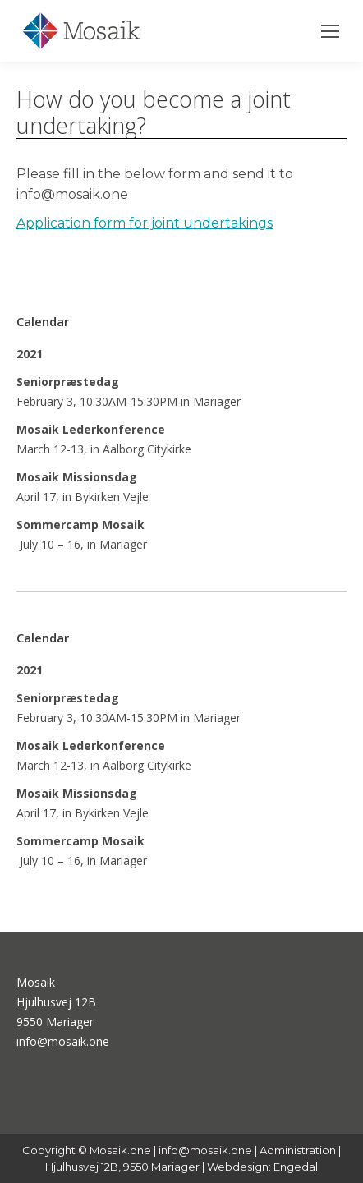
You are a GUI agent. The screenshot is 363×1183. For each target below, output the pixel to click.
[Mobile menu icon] (330, 31)
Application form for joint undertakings (144, 223)
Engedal (295, 1166)
